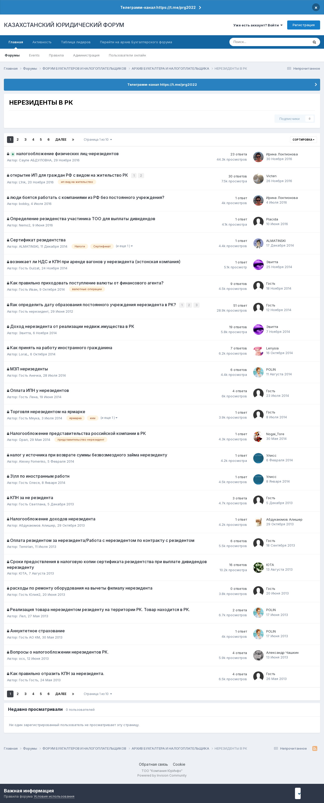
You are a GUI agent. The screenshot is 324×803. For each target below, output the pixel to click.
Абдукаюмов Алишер (37, 524)
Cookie (179, 763)
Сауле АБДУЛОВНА (35, 160)
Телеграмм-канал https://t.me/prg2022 (158, 7)
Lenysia (272, 347)
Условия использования (54, 796)
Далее (60, 139)
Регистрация (304, 25)
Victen (271, 176)
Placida (272, 219)
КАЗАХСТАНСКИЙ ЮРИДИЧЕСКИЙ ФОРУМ (64, 24)
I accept (305, 793)
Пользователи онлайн (127, 55)
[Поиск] (252, 42)
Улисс (271, 454)
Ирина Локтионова (282, 154)
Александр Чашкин (282, 652)
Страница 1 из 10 (98, 139)
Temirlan (26, 546)
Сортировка (303, 139)
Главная (16, 44)
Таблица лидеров (76, 42)
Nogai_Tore (275, 433)
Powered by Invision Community (162, 775)
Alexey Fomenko (32, 460)
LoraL (23, 353)
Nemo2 (24, 225)
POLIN (271, 369)
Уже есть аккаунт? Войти (258, 25)
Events (34, 55)
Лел (22, 615)
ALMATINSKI (28, 246)
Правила (56, 55)
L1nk (22, 182)
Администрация (86, 55)
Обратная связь (153, 763)
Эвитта (272, 262)
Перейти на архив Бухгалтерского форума (136, 42)
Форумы (12, 55)
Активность (42, 42)
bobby (24, 203)
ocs (22, 658)
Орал (23, 439)
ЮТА (23, 572)
